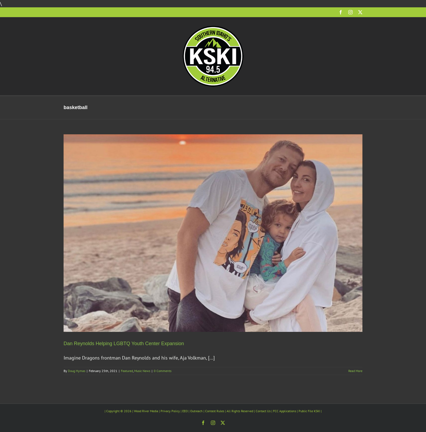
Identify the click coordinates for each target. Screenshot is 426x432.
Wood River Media (146, 411)
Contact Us (263, 411)
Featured (127, 371)
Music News (142, 371)
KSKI (317, 411)
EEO (185, 411)
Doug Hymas (76, 371)
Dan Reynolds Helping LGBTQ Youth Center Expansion (124, 343)
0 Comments (162, 371)
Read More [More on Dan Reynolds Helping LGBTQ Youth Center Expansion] (355, 371)
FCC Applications (284, 411)
